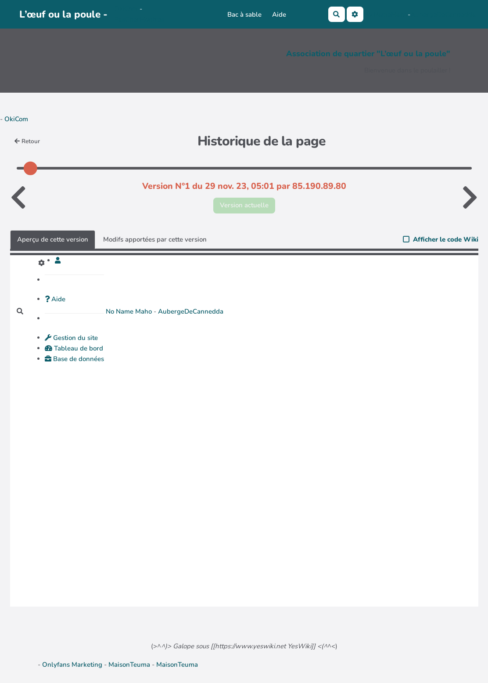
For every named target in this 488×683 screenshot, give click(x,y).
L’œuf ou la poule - (63, 14)
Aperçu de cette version (52, 239)
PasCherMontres (139, 19)
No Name (377, 14)
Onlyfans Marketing (73, 664)
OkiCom (127, 8)
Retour (27, 141)
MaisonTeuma (130, 664)
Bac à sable (244, 14)
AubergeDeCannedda (443, 14)
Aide (279, 14)
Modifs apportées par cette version (155, 239)
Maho (399, 14)
